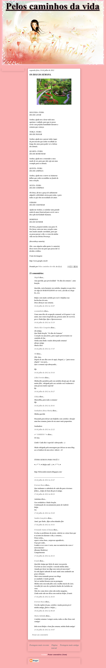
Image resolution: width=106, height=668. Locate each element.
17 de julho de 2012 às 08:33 (44, 494)
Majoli (36, 277)
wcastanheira (39, 311)
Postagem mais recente (39, 645)
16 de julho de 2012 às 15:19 (44, 322)
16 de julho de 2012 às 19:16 (44, 373)
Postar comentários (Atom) (57, 654)
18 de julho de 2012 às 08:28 (44, 611)
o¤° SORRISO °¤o (40, 434)
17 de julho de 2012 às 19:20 (44, 513)
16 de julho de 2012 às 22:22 (44, 429)
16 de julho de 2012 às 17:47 (44, 349)
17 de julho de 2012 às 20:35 (44, 597)
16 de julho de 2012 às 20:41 (44, 406)
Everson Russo (39, 485)
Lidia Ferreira (39, 378)
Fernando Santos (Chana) (43, 530)
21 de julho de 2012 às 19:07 (44, 630)
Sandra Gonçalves (40, 518)
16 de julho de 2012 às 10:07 (44, 306)
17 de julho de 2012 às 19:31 (44, 525)
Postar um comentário (40, 635)
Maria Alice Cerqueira (42, 328)
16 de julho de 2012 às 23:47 (44, 480)
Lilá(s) (36, 397)
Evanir (36, 561)
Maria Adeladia (39, 616)
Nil (35, 354)
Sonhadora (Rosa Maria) (43, 411)
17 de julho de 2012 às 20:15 (44, 556)
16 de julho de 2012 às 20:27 (44, 391)
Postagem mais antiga (69, 645)
